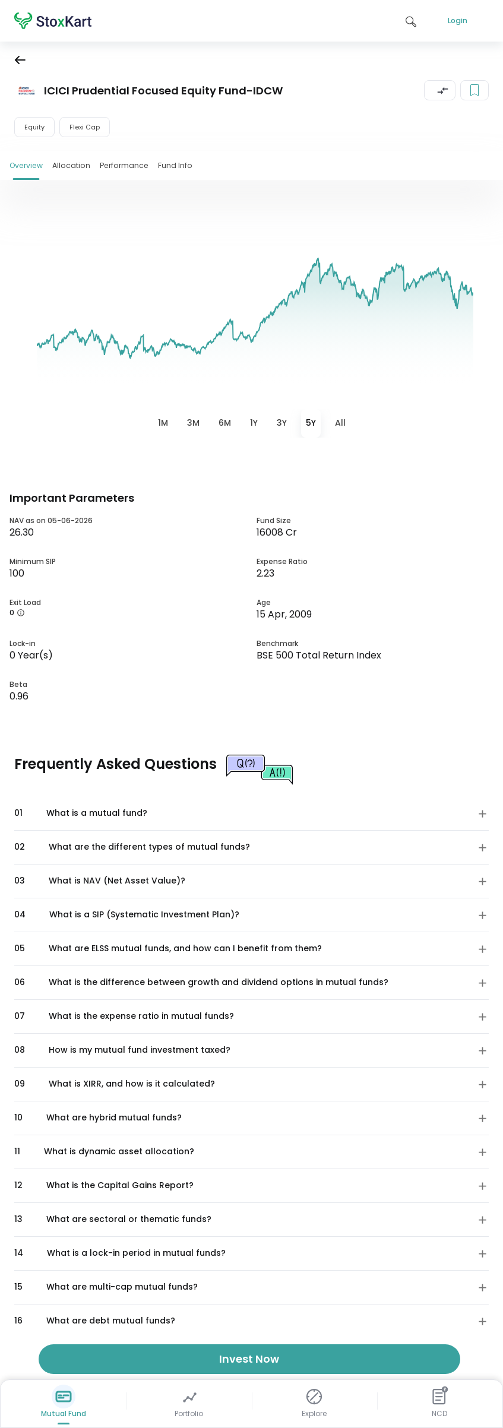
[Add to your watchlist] (474, 90)
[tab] (163, 423)
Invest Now (249, 1358)
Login (457, 20)
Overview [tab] (26, 165)
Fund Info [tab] (175, 165)
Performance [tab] (124, 165)
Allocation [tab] (71, 165)
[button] (439, 90)
